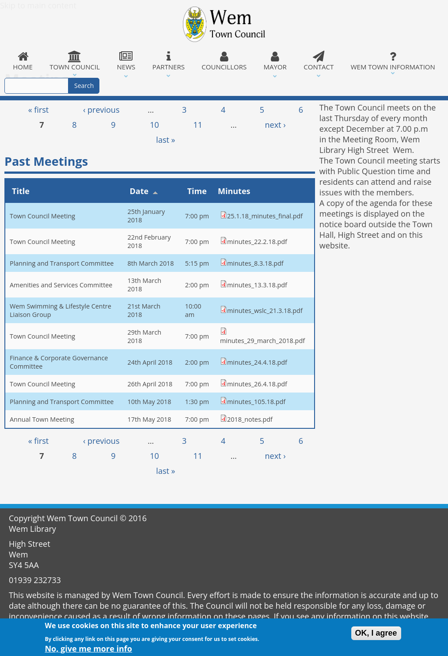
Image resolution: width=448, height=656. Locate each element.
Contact (319, 61)
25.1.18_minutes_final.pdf (265, 216)
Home (23, 61)
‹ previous (101, 109)
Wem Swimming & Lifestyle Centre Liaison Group (60, 310)
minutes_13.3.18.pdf (257, 285)
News (126, 61)
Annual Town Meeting (42, 419)
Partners (168, 61)
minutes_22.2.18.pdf (257, 241)
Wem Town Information (392, 61)
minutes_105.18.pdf (256, 401)
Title (21, 191)
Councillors (224, 61)
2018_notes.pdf (250, 419)
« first (38, 109)
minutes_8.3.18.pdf (255, 263)
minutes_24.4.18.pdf (257, 362)
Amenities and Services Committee (61, 285)
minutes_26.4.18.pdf (257, 384)
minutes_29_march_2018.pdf (262, 340)
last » (165, 139)
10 (154, 124)
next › (275, 124)
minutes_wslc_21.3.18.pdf (265, 310)
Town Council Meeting (42, 216)
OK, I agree (376, 634)
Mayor (275, 61)
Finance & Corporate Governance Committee (59, 362)
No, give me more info (88, 650)
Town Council (75, 61)
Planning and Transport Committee (62, 263)
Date (143, 191)
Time (197, 191)
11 (198, 124)
